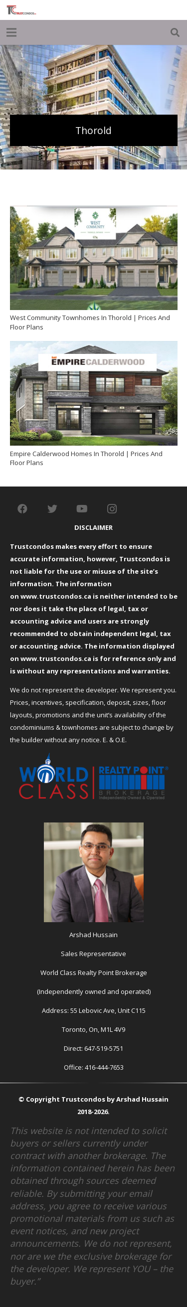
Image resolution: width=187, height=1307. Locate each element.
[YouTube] (82, 508)
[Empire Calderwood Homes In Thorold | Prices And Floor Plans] (94, 346)
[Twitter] (52, 508)
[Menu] (11, 32)
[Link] (21, 10)
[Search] (175, 32)
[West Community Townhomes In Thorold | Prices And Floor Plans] (94, 211)
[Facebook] (22, 508)
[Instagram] (112, 508)
